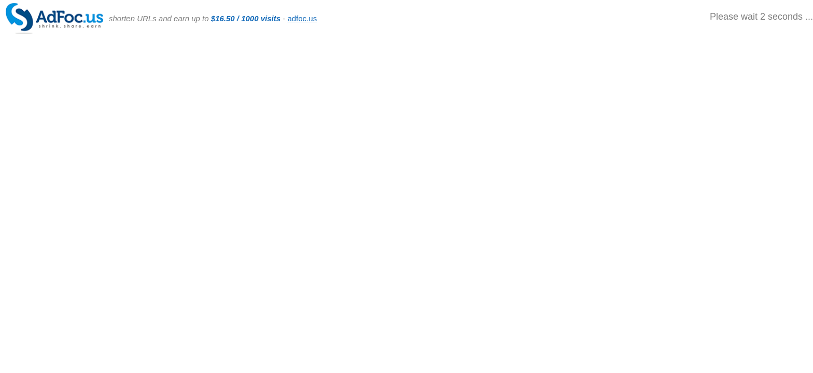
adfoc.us (302, 18)
